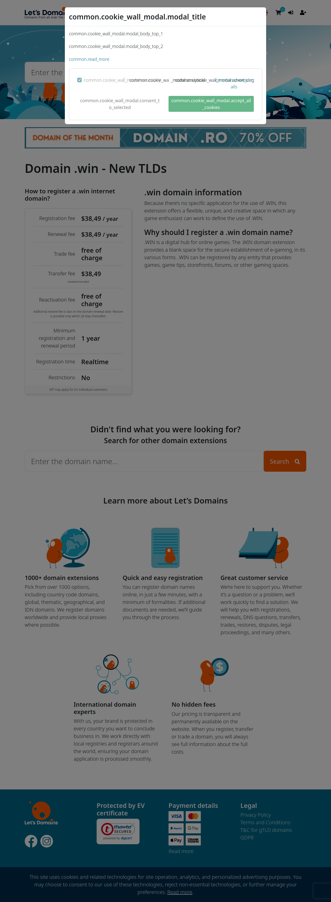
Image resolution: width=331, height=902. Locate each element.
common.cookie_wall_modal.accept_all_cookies (211, 103)
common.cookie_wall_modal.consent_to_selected (119, 103)
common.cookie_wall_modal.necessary (122, 80)
